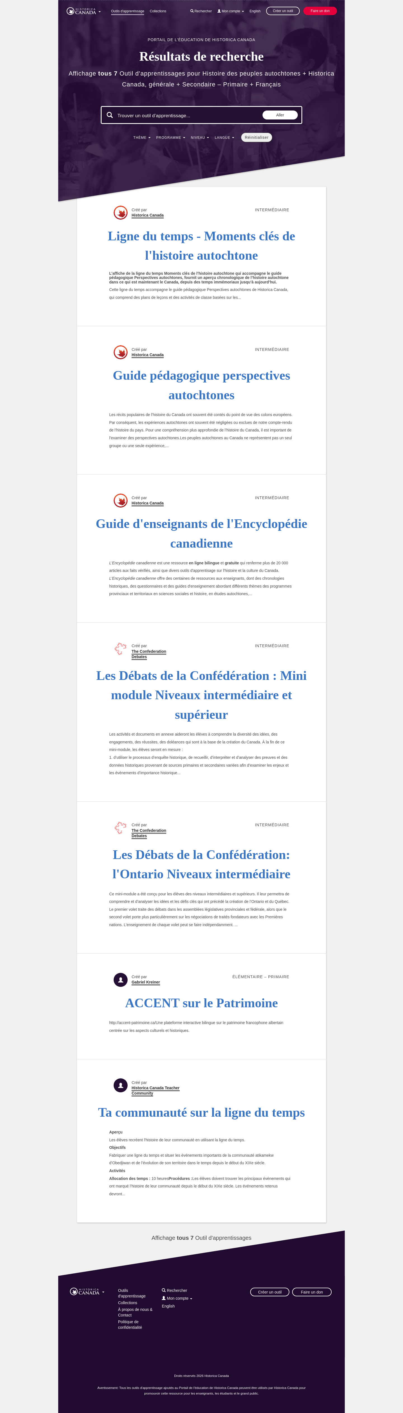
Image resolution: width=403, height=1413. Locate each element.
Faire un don (320, 11)
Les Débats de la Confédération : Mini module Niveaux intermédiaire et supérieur (201, 695)
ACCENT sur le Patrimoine (201, 1003)
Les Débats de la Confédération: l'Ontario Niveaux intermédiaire (201, 864)
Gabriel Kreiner (146, 982)
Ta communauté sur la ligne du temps (201, 1112)
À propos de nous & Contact (135, 1312)
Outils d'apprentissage (127, 11)
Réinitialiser (257, 137)
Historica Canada (148, 215)
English (255, 11)
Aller (280, 115)
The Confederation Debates (149, 654)
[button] (83, 10)
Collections (158, 11)
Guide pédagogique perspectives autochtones (201, 385)
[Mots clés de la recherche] (164, 115)
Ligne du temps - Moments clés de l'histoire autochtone (201, 245)
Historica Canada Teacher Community (155, 1090)
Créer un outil (283, 11)
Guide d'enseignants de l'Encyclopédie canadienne (201, 533)
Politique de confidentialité (130, 1325)
